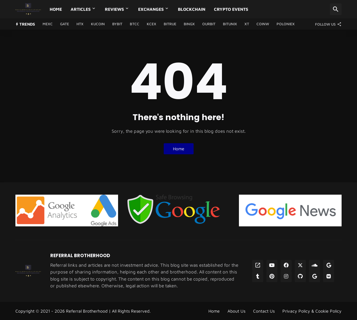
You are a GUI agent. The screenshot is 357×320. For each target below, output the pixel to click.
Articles (81, 9)
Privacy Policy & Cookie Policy (312, 311)
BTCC (134, 24)
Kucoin (98, 24)
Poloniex (286, 24)
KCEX (151, 24)
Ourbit (208, 24)
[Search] (336, 9)
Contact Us (264, 311)
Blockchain (191, 9)
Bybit (117, 24)
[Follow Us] (327, 24)
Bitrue (170, 24)
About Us (236, 311)
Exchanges (151, 9)
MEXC (48, 24)
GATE (64, 24)
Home (56, 9)
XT (246, 24)
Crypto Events (231, 9)
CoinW (262, 24)
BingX (189, 24)
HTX (80, 24)
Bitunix (230, 24)
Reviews (114, 9)
